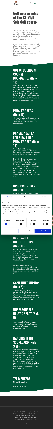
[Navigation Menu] (36, 3)
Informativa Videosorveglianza (26, 417)
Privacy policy (21, 415)
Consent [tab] (9, 196)
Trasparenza (31, 415)
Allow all (43, 231)
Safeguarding (19, 419)
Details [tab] (26, 196)
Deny (9, 231)
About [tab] (44, 196)
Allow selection (26, 231)
